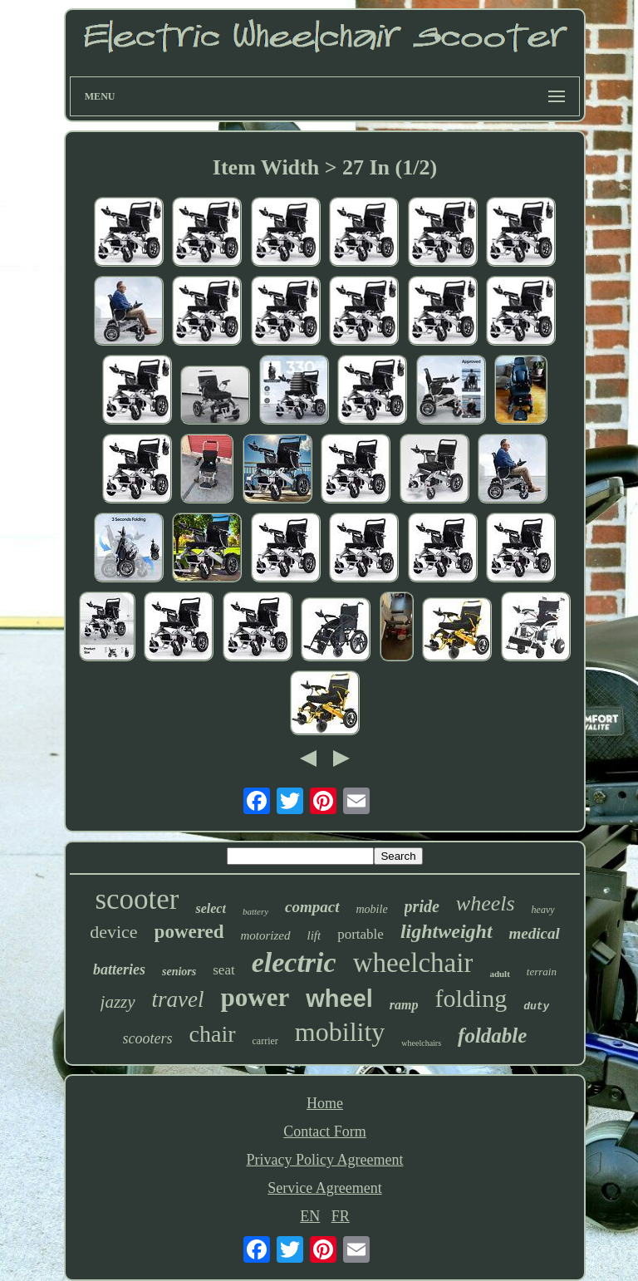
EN (310, 1216)
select (210, 908)
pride (422, 906)
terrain (542, 971)
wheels (485, 903)
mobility (340, 1032)
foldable (492, 1035)
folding (471, 998)
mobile (372, 909)
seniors (179, 971)
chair (212, 1034)
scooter (137, 899)
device (113, 931)
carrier (265, 1041)
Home (325, 1103)
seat (223, 970)
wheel (339, 998)
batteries (119, 969)
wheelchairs (421, 1043)
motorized (266, 935)
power (255, 997)
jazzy (118, 1002)
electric (294, 962)
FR (340, 1216)
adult (499, 974)
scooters (148, 1038)
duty (536, 1006)
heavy (543, 909)
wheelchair (413, 963)
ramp (404, 1005)
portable (360, 934)
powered (189, 931)
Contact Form (324, 1131)
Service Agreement (324, 1188)
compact (312, 906)
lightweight (446, 931)
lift (314, 935)
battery (255, 911)
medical (534, 933)
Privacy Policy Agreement (325, 1159)
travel (178, 999)
